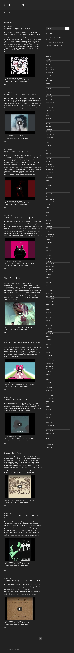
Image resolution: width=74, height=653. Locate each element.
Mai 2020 (48, 250)
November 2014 (50, 428)
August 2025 (49, 80)
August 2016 (49, 371)
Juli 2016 (48, 374)
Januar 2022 (49, 196)
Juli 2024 (48, 115)
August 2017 (49, 339)
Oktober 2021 (49, 204)
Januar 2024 (49, 131)
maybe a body (16, 285)
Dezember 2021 (50, 199)
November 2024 (50, 105)
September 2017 (50, 336)
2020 (29, 457)
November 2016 (50, 363)
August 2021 (49, 210)
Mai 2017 (48, 347)
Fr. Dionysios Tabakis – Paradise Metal (55, 45)
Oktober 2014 (49, 430)
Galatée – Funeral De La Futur (17, 29)
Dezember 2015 (50, 393)
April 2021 (48, 220)
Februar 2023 (49, 161)
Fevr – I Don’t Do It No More (16, 152)
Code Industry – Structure (15, 399)
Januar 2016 (49, 390)
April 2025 (48, 91)
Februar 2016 (49, 387)
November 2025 (50, 72)
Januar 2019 (49, 293)
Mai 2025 (48, 88)
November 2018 (50, 298)
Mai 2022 (48, 185)
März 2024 (48, 126)
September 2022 (50, 175)
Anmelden (48, 442)
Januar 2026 (49, 67)
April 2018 (48, 317)
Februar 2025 (49, 96)
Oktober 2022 (49, 172)
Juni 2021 (48, 215)
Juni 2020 (48, 247)
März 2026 (48, 61)
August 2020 (49, 242)
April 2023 (48, 156)
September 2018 (50, 304)
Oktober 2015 (49, 398)
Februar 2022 (49, 193)
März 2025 (48, 94)
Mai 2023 (48, 153)
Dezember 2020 (50, 231)
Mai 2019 (48, 282)
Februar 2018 (49, 323)
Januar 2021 (49, 228)
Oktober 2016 (49, 366)
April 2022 (48, 188)
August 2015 (49, 403)
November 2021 (50, 201)
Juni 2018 (48, 312)
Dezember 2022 (50, 166)
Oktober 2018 (49, 301)
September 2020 (50, 239)
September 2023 (50, 142)
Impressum (17, 12)
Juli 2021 (48, 212)
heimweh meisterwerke (15, 353)
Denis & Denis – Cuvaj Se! (52, 48)
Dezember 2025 (50, 70)
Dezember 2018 (50, 296)
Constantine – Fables (13, 453)
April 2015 (48, 414)
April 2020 (48, 253)
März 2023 (48, 158)
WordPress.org (49, 450)
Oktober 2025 (49, 75)
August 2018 (49, 307)
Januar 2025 (49, 99)
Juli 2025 (48, 83)
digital (37, 235)
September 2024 (50, 110)
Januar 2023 (49, 164)
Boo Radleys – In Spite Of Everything (54, 42)
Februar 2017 (49, 355)
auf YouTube (20, 78)
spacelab (18, 224)
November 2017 (50, 331)
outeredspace (16, 5)
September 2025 (50, 78)
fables (15, 460)
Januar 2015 (49, 422)
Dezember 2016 (50, 360)
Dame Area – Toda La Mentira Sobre (20, 94)
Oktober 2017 (49, 333)
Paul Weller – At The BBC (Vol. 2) (53, 37)
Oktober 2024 (49, 107)
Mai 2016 (48, 379)
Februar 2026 (49, 64)
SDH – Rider (49, 39)
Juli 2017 (48, 342)
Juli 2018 (48, 309)
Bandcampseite (8, 51)
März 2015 (48, 417)
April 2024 (48, 123)
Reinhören (14, 535)
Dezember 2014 (50, 425)
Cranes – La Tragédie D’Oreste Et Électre (22, 580)
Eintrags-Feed (49, 444)
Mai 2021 (48, 218)
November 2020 (50, 234)
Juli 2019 (48, 277)
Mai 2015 (48, 412)
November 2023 (50, 137)
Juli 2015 (48, 406)
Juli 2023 (48, 148)
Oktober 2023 (49, 140)
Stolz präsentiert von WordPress (11, 649)
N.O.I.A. (17, 228)
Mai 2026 (48, 56)
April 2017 (48, 350)
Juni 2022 (48, 183)
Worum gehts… (8, 12)
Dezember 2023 (50, 134)
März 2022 (48, 191)
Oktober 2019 (49, 269)
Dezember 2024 (50, 102)
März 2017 (48, 352)
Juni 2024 (48, 118)
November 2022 (50, 169)
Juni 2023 (48, 150)
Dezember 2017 (50, 328)
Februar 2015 (49, 420)
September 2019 (50, 271)
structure (11, 408)
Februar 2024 (49, 129)
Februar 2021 (49, 226)
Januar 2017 (49, 358)
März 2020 (48, 255)
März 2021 (48, 223)
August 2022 (49, 177)
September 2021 (50, 207)
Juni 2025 (48, 86)
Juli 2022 (48, 180)
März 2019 (48, 288)
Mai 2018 (48, 315)
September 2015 (50, 401)
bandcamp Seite (33, 157)
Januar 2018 (49, 325)
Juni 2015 (48, 409)
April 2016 (48, 382)
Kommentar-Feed (50, 447)
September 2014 (50, 433)
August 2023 (49, 145)
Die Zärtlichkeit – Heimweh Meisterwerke (22, 342)
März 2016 (48, 385)
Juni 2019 (48, 280)
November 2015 (50, 395)
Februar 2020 (49, 258)
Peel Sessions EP (16, 587)
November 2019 (50, 266)
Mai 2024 (48, 121)
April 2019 (48, 285)
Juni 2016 (48, 377)
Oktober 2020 (49, 236)
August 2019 (49, 274)
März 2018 (48, 320)
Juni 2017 (48, 344)
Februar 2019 (49, 290)
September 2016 (50, 368)
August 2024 (49, 113)
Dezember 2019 (50, 263)
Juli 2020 (48, 245)
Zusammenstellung (22, 36)
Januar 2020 (49, 261)
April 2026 (48, 59)
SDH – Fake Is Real (12, 278)
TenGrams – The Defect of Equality (19, 217)
